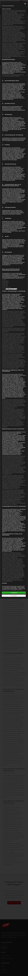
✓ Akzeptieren (13, 592)
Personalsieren (14, 595)
